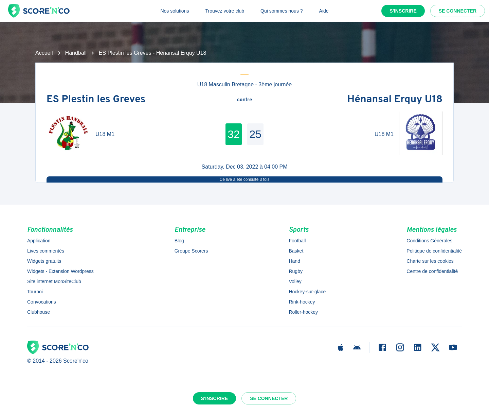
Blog (179, 240)
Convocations (41, 302)
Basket (296, 251)
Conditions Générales (429, 240)
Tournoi (35, 291)
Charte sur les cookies (430, 261)
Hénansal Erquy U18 (394, 100)
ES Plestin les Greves (96, 100)
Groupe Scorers (191, 251)
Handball (76, 53)
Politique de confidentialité (434, 251)
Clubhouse (38, 312)
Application (39, 240)
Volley (295, 281)
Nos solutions (174, 11)
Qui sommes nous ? (281, 11)
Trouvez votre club (224, 11)
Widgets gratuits (44, 261)
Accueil (44, 53)
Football (297, 240)
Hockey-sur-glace (307, 291)
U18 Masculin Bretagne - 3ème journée (244, 84)
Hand (294, 261)
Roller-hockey (303, 312)
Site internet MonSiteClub (54, 281)
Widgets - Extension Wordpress (60, 271)
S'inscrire (403, 11)
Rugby (295, 271)
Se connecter (457, 11)
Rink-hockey (302, 302)
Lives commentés (45, 251)
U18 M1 (104, 134)
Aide (324, 11)
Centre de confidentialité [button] (432, 271)
